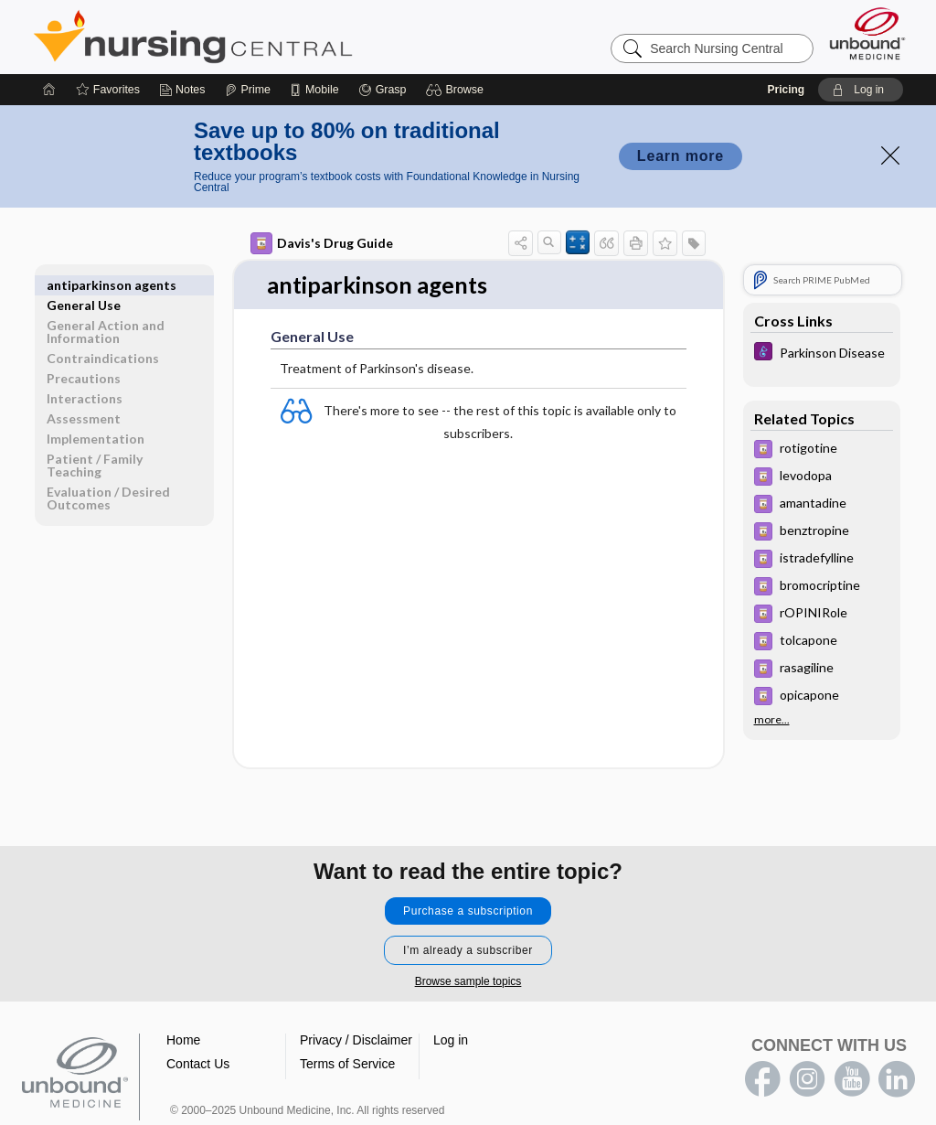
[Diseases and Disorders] (821, 353)
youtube (852, 1079)
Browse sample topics (468, 981)
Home (183, 1040)
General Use (84, 285)
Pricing (785, 89)
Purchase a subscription (468, 911)
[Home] (49, 89)
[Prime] (248, 89)
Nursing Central (261, 36)
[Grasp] (382, 89)
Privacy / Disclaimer (356, 1040)
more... (772, 719)
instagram (807, 1079)
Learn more (680, 156)
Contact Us (197, 1063)
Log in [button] (450, 1040)
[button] (457, 89)
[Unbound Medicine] (867, 33)
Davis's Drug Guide (321, 243)
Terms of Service (347, 1063)
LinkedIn (896, 1079)
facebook (762, 1079)
